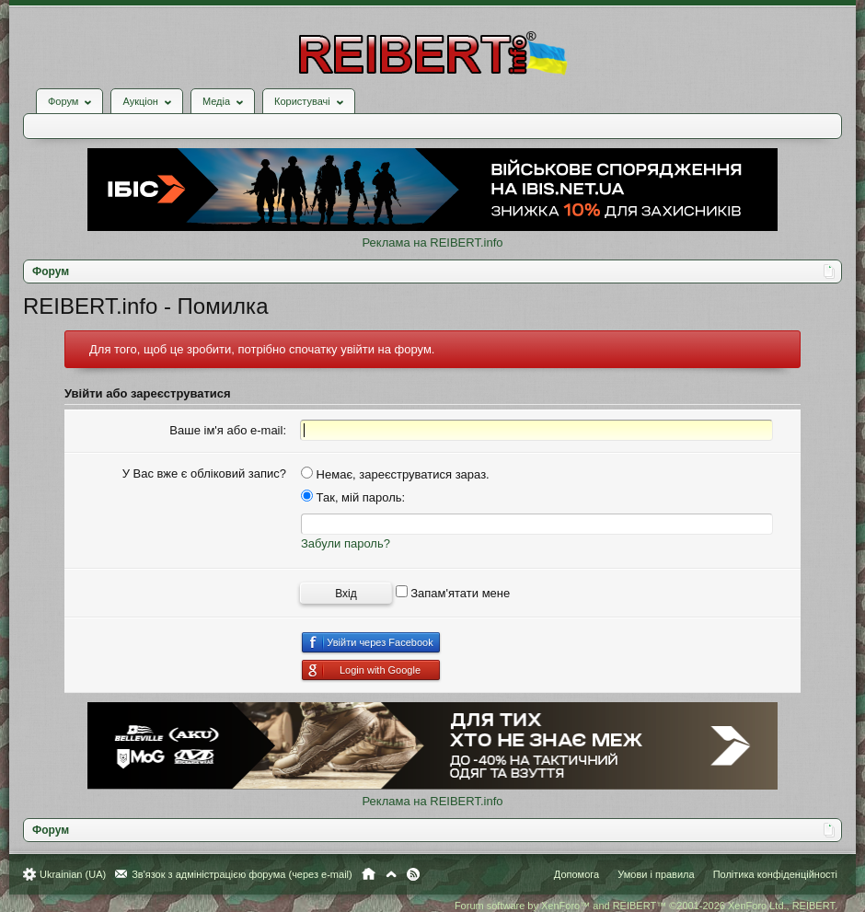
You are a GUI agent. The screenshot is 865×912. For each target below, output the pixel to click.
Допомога (576, 874)
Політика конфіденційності (775, 874)
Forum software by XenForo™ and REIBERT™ (646, 905)
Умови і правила (655, 874)
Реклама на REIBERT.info (432, 242)
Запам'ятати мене (453, 593)
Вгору (391, 874)
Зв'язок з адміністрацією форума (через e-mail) (242, 874)
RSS (413, 874)
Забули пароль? (345, 543)
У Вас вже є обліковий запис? (204, 473)
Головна (368, 874)
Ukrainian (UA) (73, 874)
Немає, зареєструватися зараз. (395, 474)
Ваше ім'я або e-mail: (227, 430)
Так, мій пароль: (353, 497)
